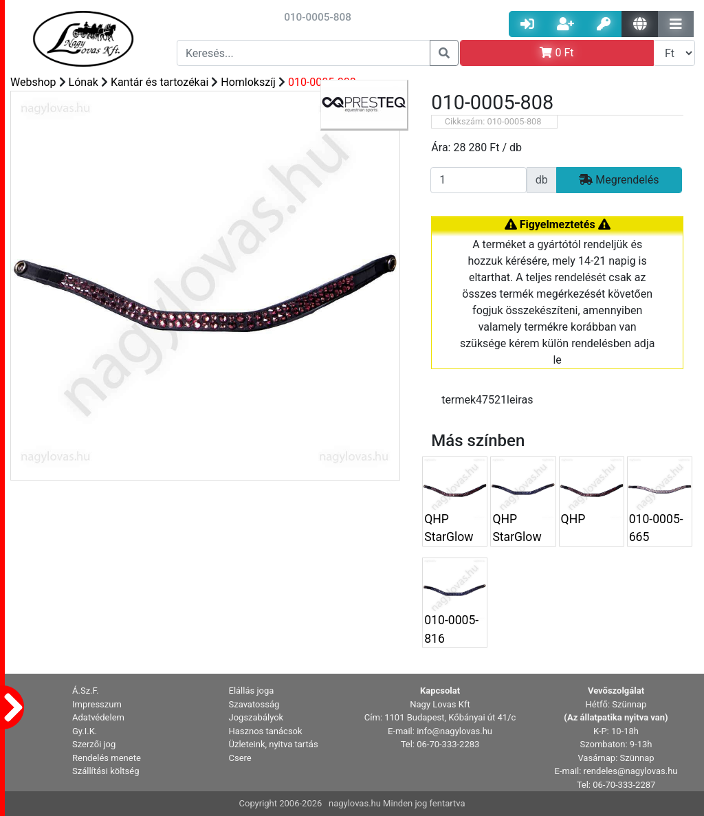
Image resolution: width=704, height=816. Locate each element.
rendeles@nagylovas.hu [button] (631, 771)
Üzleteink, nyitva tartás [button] (273, 744)
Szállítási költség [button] (106, 771)
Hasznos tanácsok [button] (265, 731)
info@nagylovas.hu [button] (454, 731)
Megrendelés (619, 179)
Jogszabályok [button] (256, 717)
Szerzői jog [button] (94, 744)
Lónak (83, 82)
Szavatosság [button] (254, 704)
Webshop (33, 82)
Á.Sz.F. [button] (85, 690)
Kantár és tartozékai (159, 82)
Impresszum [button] (97, 704)
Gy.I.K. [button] (84, 731)
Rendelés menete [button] (106, 758)
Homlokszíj (248, 82)
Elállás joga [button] (251, 690)
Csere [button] (240, 758)
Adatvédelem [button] (98, 717)
